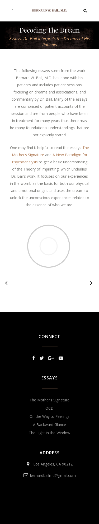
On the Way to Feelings (49, 416)
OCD (49, 408)
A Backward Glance (49, 424)
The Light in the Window (49, 432)
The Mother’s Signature (49, 399)
